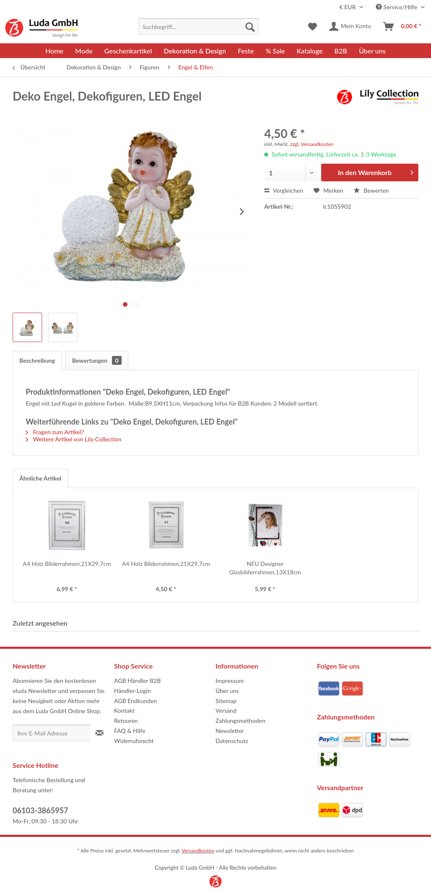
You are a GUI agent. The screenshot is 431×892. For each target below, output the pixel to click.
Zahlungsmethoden (241, 720)
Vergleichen (283, 190)
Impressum (230, 680)
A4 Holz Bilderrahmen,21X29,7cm (67, 563)
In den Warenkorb (375, 171)
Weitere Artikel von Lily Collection (73, 439)
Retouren (126, 720)
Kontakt (124, 710)
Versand (226, 710)
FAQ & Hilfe (129, 730)
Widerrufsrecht (134, 740)
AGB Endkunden (135, 700)
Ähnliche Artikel (40, 478)
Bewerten (371, 190)
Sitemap (226, 700)
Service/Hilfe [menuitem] (397, 7)
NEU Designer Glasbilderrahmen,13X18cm (265, 568)
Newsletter (230, 730)
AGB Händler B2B (137, 680)
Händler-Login (132, 690)
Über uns (227, 690)
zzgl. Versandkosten (311, 144)
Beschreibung (37, 360)
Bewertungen (96, 360)
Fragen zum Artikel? (55, 431)
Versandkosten (197, 850)
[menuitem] (198, 26)
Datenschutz (232, 740)
